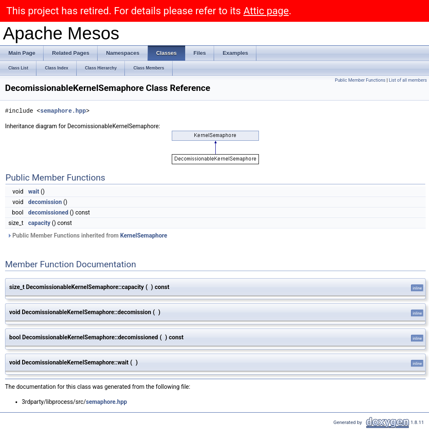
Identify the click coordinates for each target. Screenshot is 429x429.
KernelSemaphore (144, 235)
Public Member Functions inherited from (87, 235)
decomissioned (48, 212)
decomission (45, 202)
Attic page (266, 11)
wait (33, 191)
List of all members (408, 80)
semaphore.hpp (63, 111)
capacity (39, 223)
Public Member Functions (360, 80)
